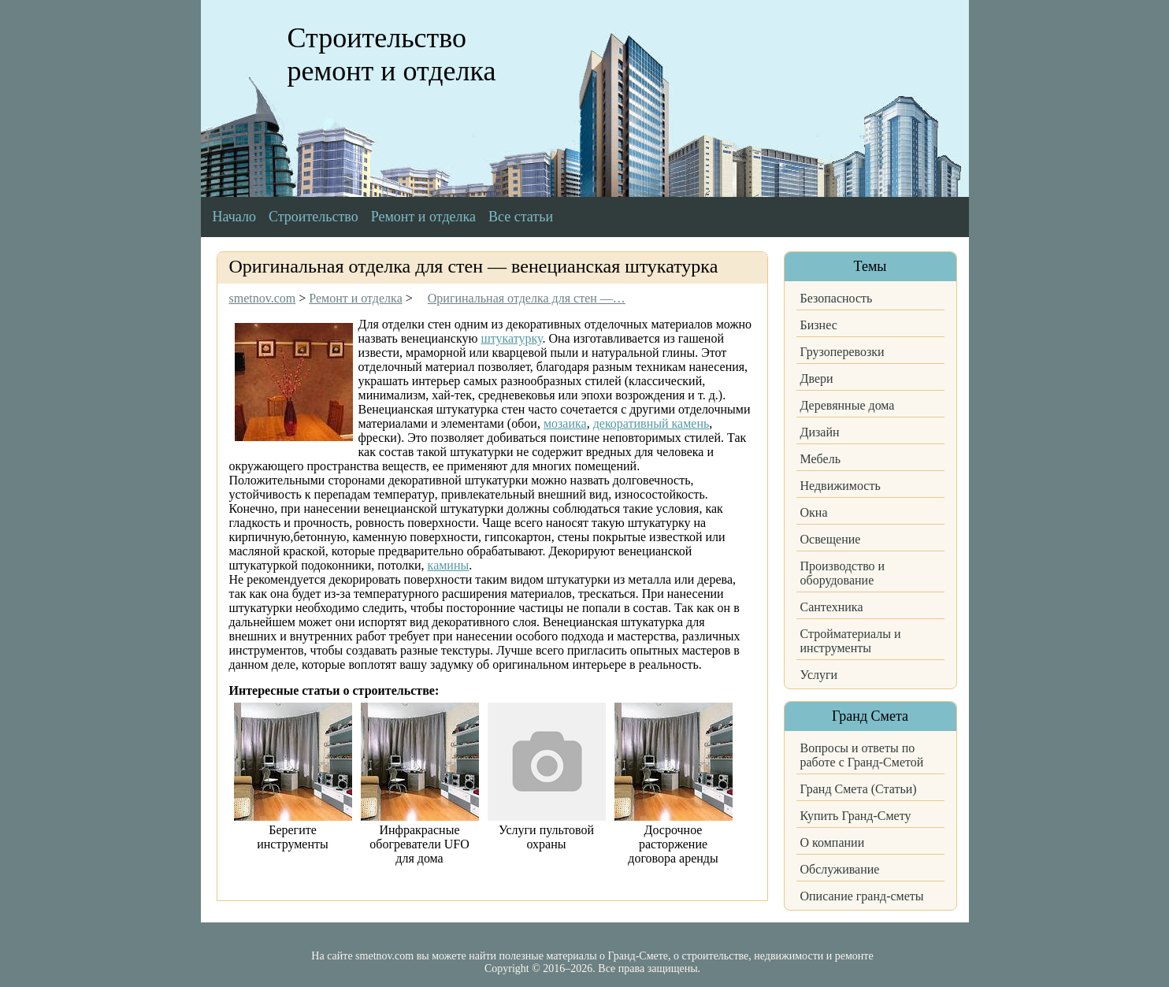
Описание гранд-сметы (862, 896)
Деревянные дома (847, 405)
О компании (832, 842)
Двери (816, 378)
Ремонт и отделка (423, 216)
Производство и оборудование (842, 573)
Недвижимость (840, 485)
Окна (814, 512)
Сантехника (831, 607)
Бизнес (818, 325)
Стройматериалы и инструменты (850, 641)
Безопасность (836, 298)
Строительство (313, 216)
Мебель (820, 459)
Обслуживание (840, 869)
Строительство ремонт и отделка (392, 54)
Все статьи (520, 216)
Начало (234, 216)
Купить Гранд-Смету (855, 815)
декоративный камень (651, 423)
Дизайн (820, 432)
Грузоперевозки (842, 351)
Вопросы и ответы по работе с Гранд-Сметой (862, 755)
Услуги (819, 674)
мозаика (565, 423)
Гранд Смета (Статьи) (858, 789)
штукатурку (511, 338)
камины (448, 565)
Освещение (830, 539)
